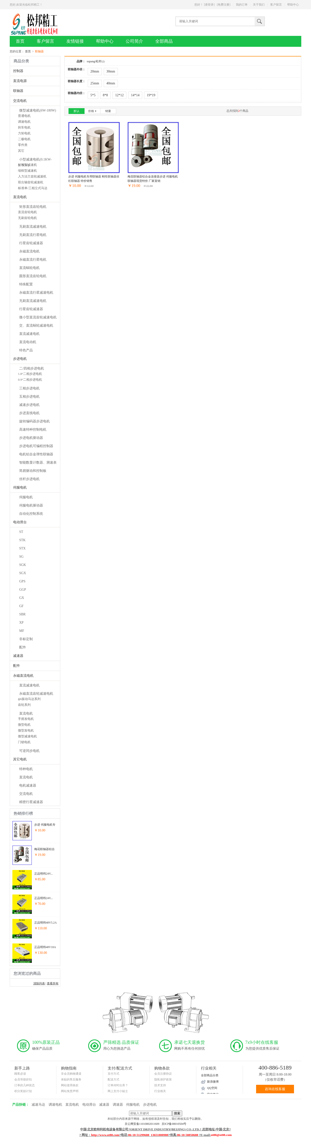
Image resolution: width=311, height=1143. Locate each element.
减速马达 (38, 1104)
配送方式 (113, 1079)
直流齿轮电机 (27, 212)
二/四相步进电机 (31, 368)
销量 (108, 111)
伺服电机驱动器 (31, 505)
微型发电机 (26, 730)
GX (21, 598)
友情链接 (75, 41)
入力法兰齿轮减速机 (32, 176)
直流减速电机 (29, 334)
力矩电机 (24, 133)
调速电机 (24, 121)
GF (21, 606)
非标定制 (26, 639)
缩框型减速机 (27, 170)
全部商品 (164, 41)
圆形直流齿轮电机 (32, 276)
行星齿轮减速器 (31, 243)
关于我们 (259, 4)
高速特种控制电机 (32, 429)
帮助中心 (293, 4)
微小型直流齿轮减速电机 (38, 317)
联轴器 (18, 91)
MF (21, 631)
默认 (76, 111)
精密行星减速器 (31, 802)
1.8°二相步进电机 (30, 374)
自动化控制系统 (31, 513)
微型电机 (24, 724)
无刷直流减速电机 (32, 226)
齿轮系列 (24, 705)
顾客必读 (20, 1073)
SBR (22, 614)
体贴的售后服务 (71, 1079)
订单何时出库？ (118, 1085)
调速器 (118, 1104)
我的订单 (242, 4)
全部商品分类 (209, 1075)
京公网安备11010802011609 (143, 1124)
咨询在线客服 (275, 1089)
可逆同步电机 (29, 751)
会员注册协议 (163, 1073)
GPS (22, 581)
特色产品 (26, 350)
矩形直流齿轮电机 (32, 207)
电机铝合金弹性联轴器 (36, 454)
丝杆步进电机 (29, 479)
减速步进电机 (29, 405)
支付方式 (113, 1073)
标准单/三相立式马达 (32, 188)
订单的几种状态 (24, 1085)
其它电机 (20, 759)
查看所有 (53, 983)
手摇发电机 (26, 719)
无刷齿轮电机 (27, 218)
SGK (22, 565)
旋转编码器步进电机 (34, 421)
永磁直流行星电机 (32, 259)
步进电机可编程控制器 (36, 446)
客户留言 (276, 4)
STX (22, 548)
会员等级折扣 (23, 1079)
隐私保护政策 (163, 1079)
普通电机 (24, 116)
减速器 (18, 656)
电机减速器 (27, 785)
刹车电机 (24, 127)
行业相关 (160, 1091)
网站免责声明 (69, 1091)
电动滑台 (20, 522)
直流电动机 (27, 342)
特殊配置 (26, 284)
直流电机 (20, 197)
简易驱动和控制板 (32, 471)
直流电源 (20, 81)
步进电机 (20, 359)
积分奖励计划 (23, 1091)
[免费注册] (223, 4)
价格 (92, 111)
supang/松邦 (96, 61)
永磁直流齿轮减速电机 (36, 693)
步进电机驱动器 (31, 438)
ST (21, 532)
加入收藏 (101, 195)
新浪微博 (213, 1081)
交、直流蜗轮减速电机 (36, 325)
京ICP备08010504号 (174, 1124)
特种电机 (26, 769)
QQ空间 (212, 1088)
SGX (22, 573)
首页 (20, 41)
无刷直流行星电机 (32, 235)
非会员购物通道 (71, 1073)
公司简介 (134, 41)
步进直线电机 (29, 413)
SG (21, 556)
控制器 (18, 71)
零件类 (22, 145)
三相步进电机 (29, 388)
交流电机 (20, 101)
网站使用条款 (69, 1085)
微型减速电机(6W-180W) (37, 110)
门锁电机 (24, 742)
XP (21, 622)
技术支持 (160, 1085)
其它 (21, 151)
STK (22, 540)
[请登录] (209, 4)
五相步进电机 (29, 396)
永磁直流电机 (29, 251)
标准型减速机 (27, 165)
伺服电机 (20, 487)
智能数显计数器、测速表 (38, 462)
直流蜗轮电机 (29, 268)
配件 (22, 647)
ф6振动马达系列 (29, 699)
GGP (22, 589)
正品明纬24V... (43, 873)
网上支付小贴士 (118, 1091)
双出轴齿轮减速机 (30, 182)
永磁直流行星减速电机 (36, 292)
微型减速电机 (27, 736)
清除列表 (39, 983)
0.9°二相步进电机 (30, 379)
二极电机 (24, 139)
